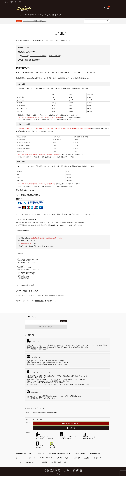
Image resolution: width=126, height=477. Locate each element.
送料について (24, 48)
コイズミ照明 (76, 458)
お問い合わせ (64, 14)
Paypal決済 (24, 56)
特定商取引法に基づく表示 (58, 463)
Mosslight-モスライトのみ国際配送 (37, 397)
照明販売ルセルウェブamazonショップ (89, 437)
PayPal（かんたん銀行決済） (39, 56)
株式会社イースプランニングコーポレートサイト (68, 437)
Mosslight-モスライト (31, 463)
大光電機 (86, 458)
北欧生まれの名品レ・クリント (24, 454)
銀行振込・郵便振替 (55, 56)
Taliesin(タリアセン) (80, 454)
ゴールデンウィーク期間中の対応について (34, 21)
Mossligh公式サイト (53, 446)
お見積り (71, 429)
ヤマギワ (18, 463)
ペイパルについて (90, 214)
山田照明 (44, 463)
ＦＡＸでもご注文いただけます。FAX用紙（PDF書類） (32, 295)
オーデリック (97, 458)
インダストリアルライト (46, 458)
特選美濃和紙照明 (95, 454)
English (75, 14)
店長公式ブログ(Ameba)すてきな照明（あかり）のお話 (44, 437)
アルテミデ (41, 454)
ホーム (20, 14)
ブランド (39, 14)
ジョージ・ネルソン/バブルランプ (25, 458)
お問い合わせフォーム (71, 424)
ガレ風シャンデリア (62, 458)
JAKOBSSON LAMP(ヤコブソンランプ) (59, 454)
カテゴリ (30, 14)
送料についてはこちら (78, 346)
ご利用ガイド (51, 14)
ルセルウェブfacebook (39, 446)
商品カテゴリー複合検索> (46, 327)
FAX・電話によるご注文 (29, 60)
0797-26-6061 (39, 301)
